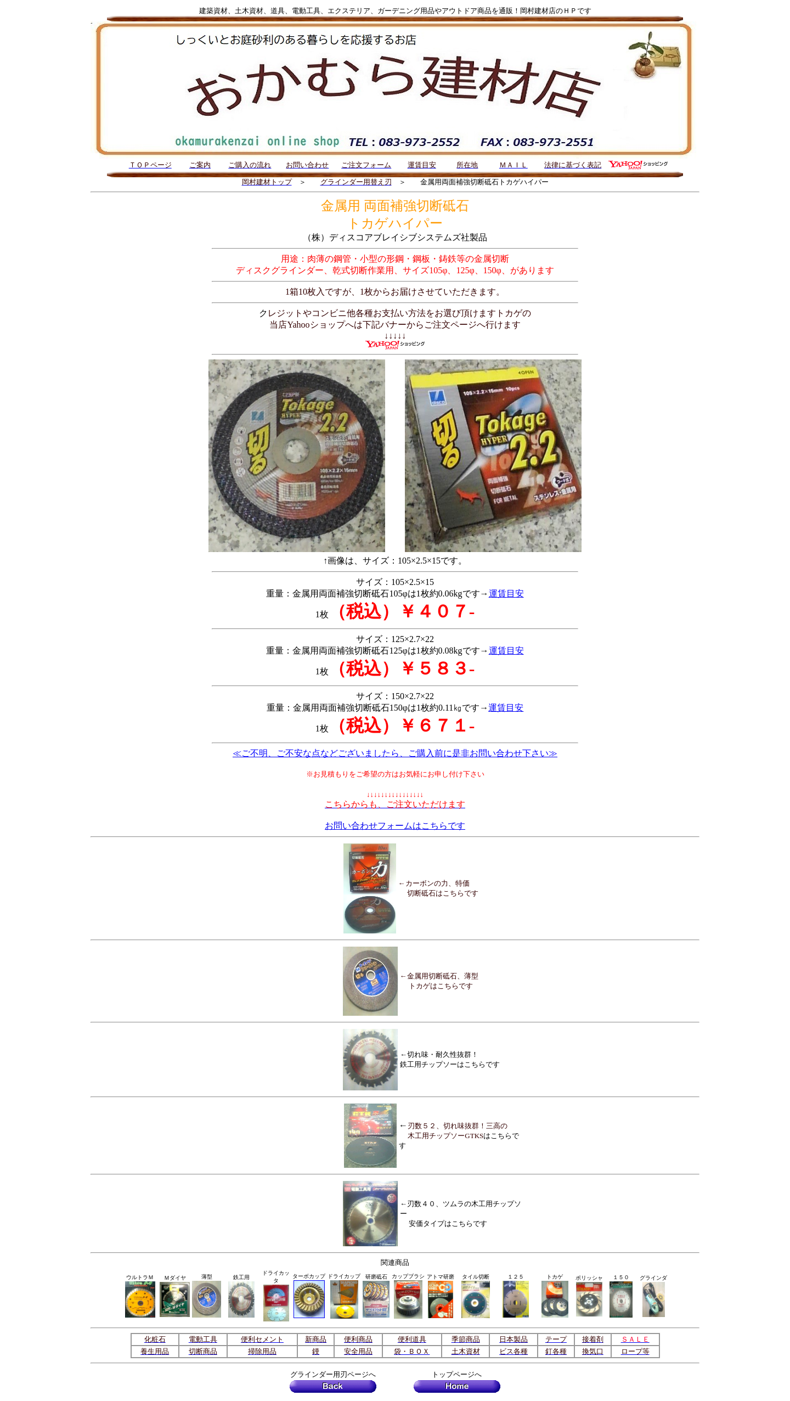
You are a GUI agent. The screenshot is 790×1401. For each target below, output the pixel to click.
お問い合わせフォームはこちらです (395, 825)
